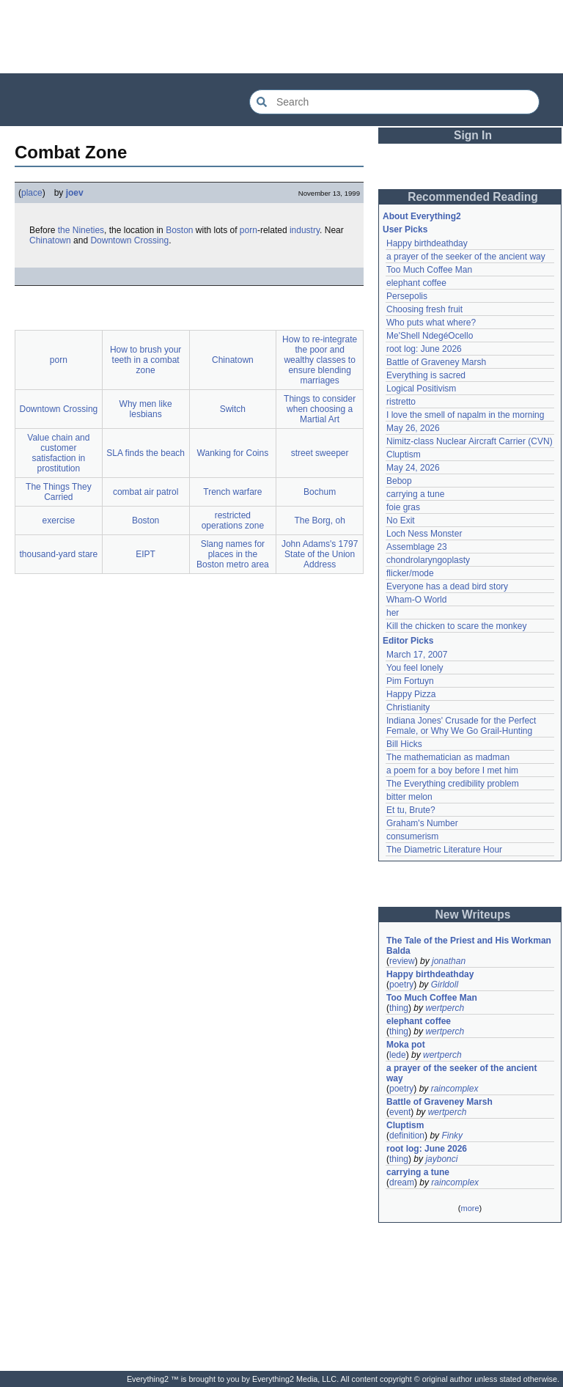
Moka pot (405, 1045)
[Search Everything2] (394, 101)
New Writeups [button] (473, 914)
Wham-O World (416, 600)
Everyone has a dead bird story (447, 586)
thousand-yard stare (59, 554)
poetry (401, 984)
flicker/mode (410, 573)
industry (305, 230)
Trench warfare (232, 492)
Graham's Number (422, 823)
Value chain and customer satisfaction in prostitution (58, 453)
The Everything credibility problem (452, 784)
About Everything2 (422, 216)
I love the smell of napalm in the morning (465, 415)
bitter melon (409, 797)
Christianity (408, 707)
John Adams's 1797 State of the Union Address (320, 554)
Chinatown (50, 240)
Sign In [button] (473, 135)
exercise (59, 520)
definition (406, 1135)
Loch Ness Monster (424, 534)
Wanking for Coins (233, 453)
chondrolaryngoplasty (428, 560)
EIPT (145, 554)
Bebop (399, 481)
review (402, 961)
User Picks (405, 229)
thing (398, 1008)
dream (401, 1182)
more (469, 1208)
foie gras (403, 507)
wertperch (444, 1008)
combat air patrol (145, 492)
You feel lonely (415, 668)
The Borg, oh (319, 520)
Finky (452, 1135)
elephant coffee (416, 283)
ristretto (401, 402)
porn (248, 230)
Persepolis (406, 296)
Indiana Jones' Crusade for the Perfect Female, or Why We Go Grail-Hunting (462, 725)
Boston (179, 230)
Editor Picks (408, 641)
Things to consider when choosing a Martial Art (320, 409)
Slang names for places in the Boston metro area (232, 554)
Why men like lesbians (145, 409)
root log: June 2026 (424, 349)
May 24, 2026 (413, 468)
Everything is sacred (426, 375)
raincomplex (455, 1089)
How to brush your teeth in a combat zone (145, 360)
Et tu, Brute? (410, 810)
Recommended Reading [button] (473, 197)
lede (397, 1055)
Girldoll (444, 984)
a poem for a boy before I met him (452, 770)
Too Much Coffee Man (429, 270)
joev (75, 193)
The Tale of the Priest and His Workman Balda (469, 945)
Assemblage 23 (416, 547)
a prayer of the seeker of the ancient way (465, 256)
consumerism (412, 836)
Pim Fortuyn (410, 681)
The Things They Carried (59, 492)
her (392, 613)
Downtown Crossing (129, 240)
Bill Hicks (404, 744)
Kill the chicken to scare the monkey (456, 626)
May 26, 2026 (413, 428)
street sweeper (320, 453)
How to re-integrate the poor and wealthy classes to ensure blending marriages (319, 360)
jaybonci (441, 1159)
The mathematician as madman (447, 757)
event (400, 1112)
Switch (233, 409)
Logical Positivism (421, 388)
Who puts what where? (431, 322)
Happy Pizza (410, 694)
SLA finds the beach (145, 453)
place (32, 193)
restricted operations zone (233, 520)
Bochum (319, 492)
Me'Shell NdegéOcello (429, 336)
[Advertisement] (281, 37)
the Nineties (81, 230)
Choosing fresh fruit (424, 309)
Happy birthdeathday (427, 243)
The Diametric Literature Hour (444, 850)
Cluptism (403, 454)
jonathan (449, 961)
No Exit (400, 520)
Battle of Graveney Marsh (436, 362)
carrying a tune (415, 494)
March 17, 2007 (416, 655)
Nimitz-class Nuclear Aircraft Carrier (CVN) (469, 441)
